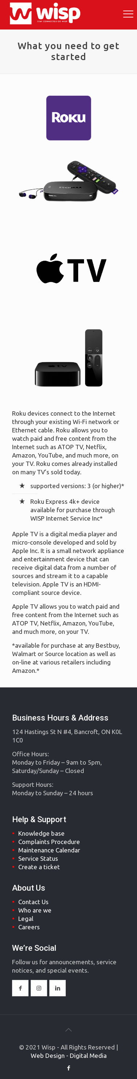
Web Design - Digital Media (69, 1055)
